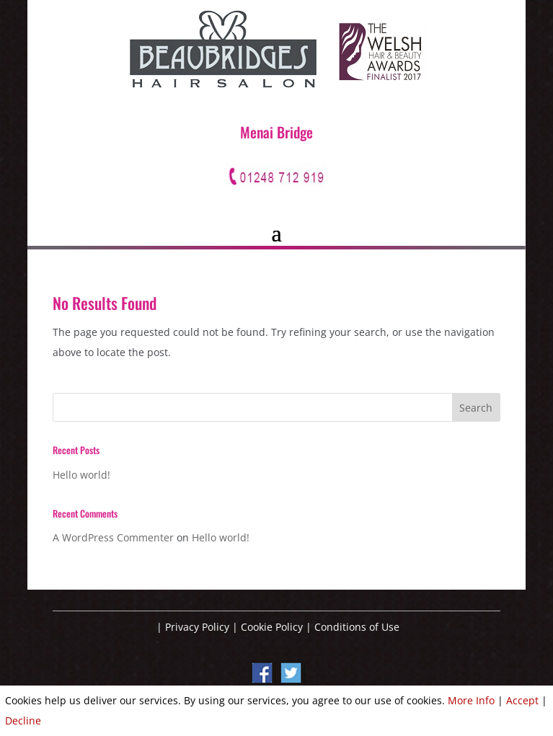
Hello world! (81, 475)
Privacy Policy (197, 627)
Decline (23, 720)
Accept (522, 700)
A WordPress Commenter (113, 537)
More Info (471, 700)
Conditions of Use (356, 627)
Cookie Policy (272, 627)
